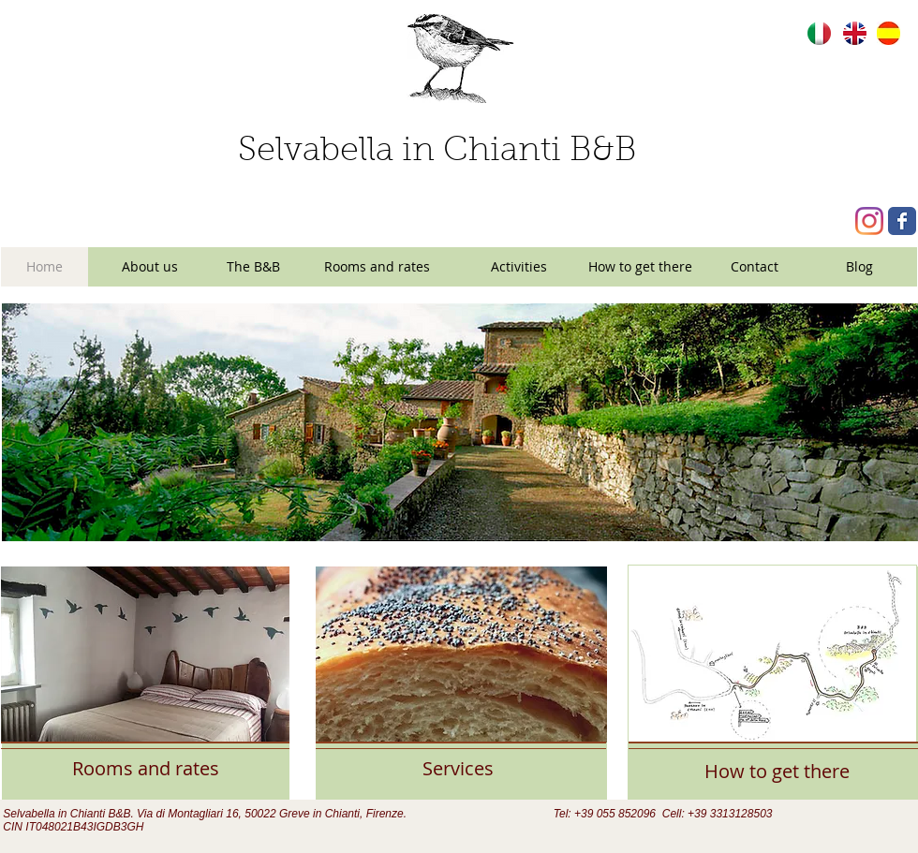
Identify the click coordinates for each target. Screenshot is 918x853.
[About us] (150, 267)
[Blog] (859, 267)
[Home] (44, 267)
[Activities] (518, 267)
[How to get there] (640, 267)
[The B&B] (253, 267)
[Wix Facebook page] (902, 221)
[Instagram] (869, 221)
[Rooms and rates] (377, 267)
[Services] (458, 768)
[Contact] (754, 267)
